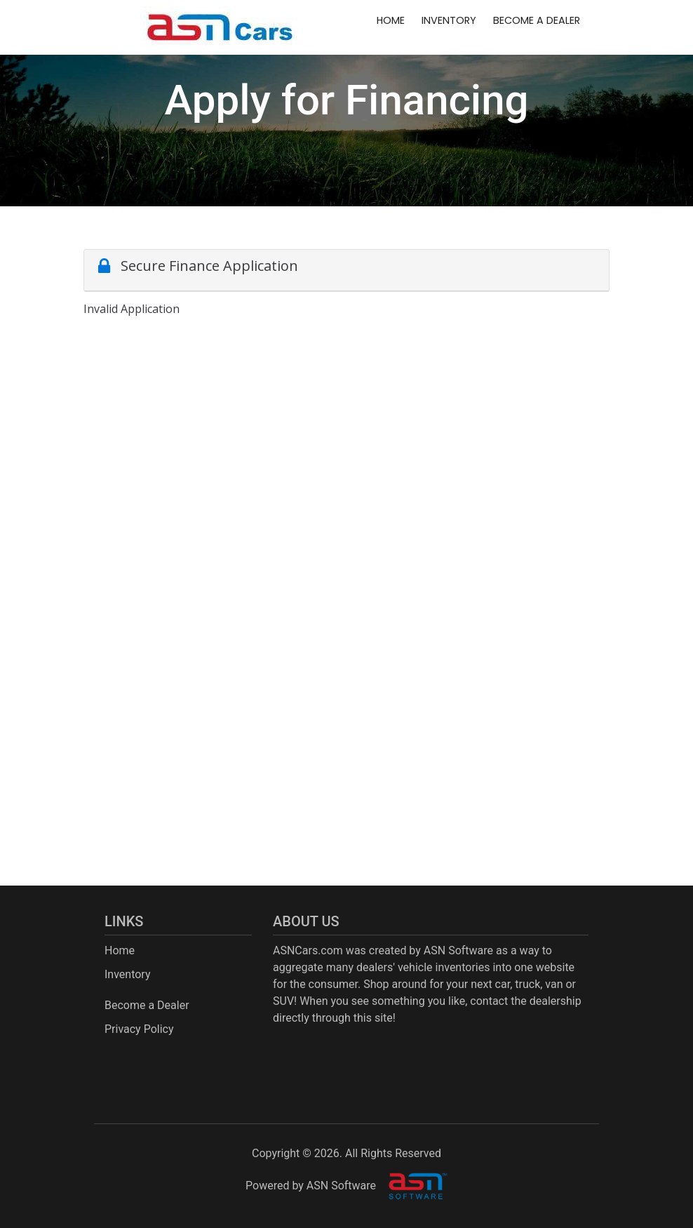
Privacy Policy (139, 1029)
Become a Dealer (536, 20)
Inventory (449, 20)
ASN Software (458, 950)
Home (391, 20)
